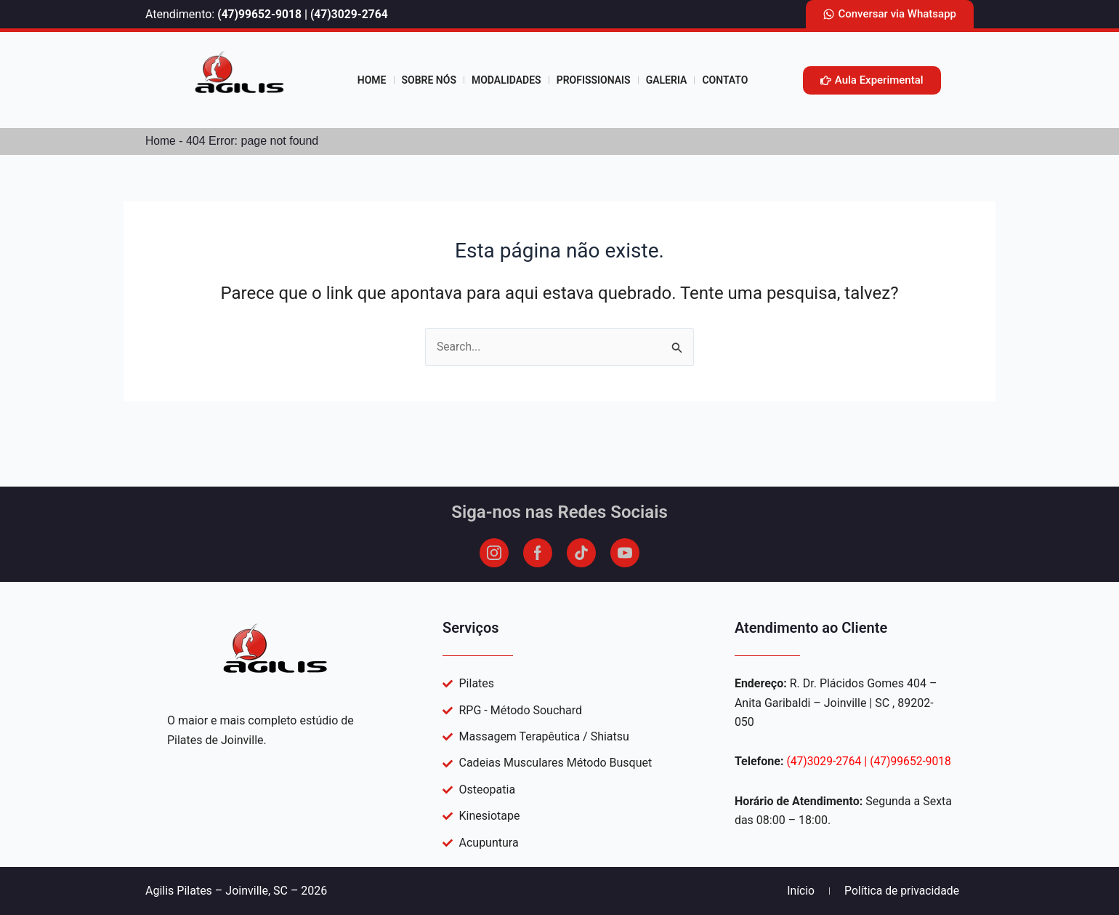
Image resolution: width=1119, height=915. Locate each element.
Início (799, 891)
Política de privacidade (900, 891)
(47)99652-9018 (260, 14)
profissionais (594, 80)
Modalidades (506, 80)
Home (372, 80)
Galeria (666, 80)
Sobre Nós (429, 80)
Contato (725, 80)
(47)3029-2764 (352, 14)
